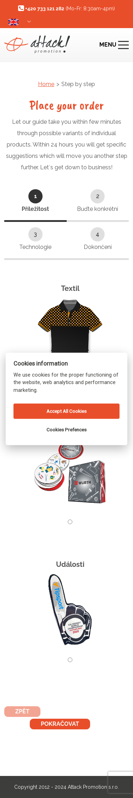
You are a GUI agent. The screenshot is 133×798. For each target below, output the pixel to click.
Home (46, 84)
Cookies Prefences (66, 429)
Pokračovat (60, 723)
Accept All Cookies (66, 411)
